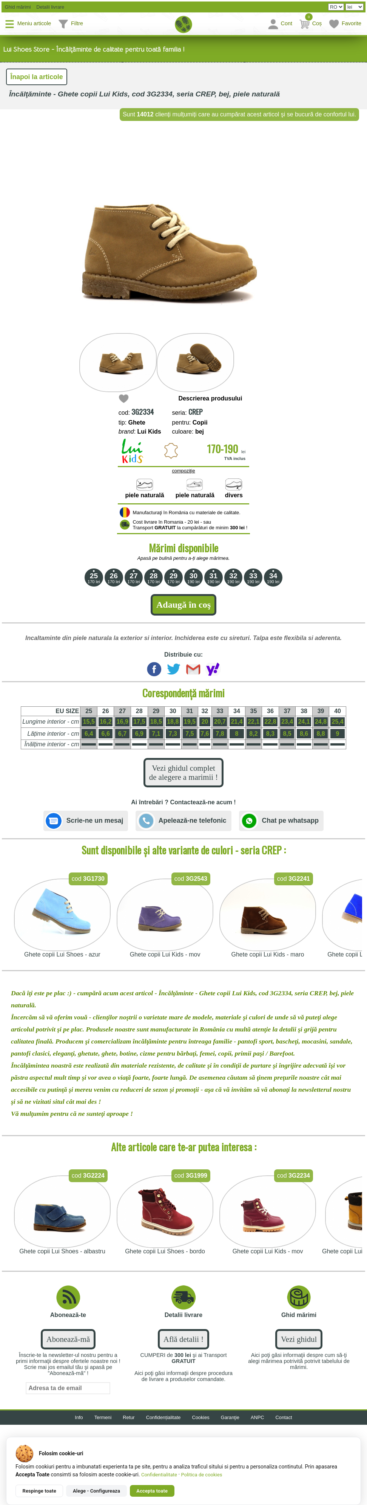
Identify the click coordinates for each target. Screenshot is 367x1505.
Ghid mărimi (17, 7)
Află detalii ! (183, 1339)
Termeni (103, 1417)
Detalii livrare (48, 7)
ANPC (257, 1417)
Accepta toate (152, 1491)
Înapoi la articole (37, 77)
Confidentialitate (159, 1474)
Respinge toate (39, 1491)
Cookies (201, 1417)
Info (79, 1417)
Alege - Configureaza (96, 1491)
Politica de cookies (201, 1474)
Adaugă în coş (183, 605)
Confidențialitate (163, 1417)
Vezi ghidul (299, 1339)
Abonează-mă (68, 1339)
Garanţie (230, 1417)
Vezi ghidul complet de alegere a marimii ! (183, 772)
